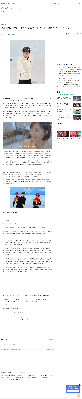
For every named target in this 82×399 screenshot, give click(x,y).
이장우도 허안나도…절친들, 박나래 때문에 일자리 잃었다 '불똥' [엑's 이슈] (70, 80)
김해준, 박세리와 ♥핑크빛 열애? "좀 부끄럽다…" (12, 375)
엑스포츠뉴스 (3, 30)
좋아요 (2, 34)
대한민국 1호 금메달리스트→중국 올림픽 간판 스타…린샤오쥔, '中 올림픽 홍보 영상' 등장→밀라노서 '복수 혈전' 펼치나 (70, 71)
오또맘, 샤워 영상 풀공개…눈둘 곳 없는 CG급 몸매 (12, 377)
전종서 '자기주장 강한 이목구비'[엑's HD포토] (69, 76)
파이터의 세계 (59, 142)
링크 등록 (79, 123)
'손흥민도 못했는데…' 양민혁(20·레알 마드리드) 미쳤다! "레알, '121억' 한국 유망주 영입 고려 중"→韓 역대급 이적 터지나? (70, 69)
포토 (21, 8)
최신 (11, 8)
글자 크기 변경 (66, 34)
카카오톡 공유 (77, 34)
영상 (6, 8)
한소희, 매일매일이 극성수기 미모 (66, 78)
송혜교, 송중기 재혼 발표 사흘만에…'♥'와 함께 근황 (40, 375)
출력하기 (69, 34)
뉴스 (13, 4)
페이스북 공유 (71, 34)
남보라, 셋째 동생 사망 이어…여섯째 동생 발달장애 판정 (40, 377)
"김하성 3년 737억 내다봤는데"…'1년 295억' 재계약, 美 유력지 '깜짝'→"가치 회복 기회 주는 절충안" (70, 86)
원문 (7, 30)
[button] (51, 121)
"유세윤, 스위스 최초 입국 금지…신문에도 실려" (12, 379)
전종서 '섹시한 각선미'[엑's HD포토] (67, 82)
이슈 (16, 8)
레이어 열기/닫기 (32, 319)
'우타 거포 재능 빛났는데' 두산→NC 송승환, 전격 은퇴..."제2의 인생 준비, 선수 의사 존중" (70, 84)
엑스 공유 (74, 34)
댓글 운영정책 (51, 339)
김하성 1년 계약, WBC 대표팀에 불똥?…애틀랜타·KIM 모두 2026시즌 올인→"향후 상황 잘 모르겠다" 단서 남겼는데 (70, 73)
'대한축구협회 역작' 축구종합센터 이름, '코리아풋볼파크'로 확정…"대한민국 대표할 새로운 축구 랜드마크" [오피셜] (70, 67)
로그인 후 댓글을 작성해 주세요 (9, 344)
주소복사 (80, 34)
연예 (18, 4)
